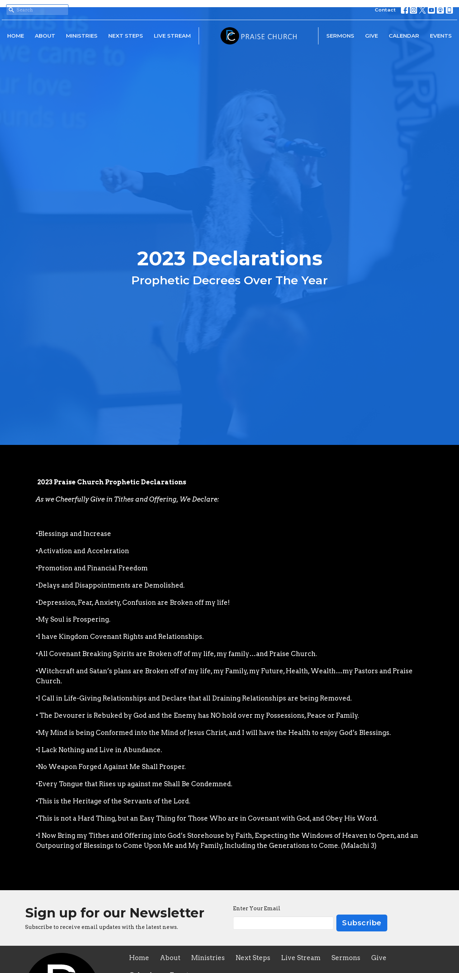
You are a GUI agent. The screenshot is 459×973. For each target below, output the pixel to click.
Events (441, 35)
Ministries (82, 35)
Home (15, 35)
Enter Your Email (256, 908)
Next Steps (125, 35)
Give (371, 35)
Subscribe (362, 923)
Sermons (340, 35)
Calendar (404, 35)
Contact (385, 10)
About (45, 35)
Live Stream (172, 35)
